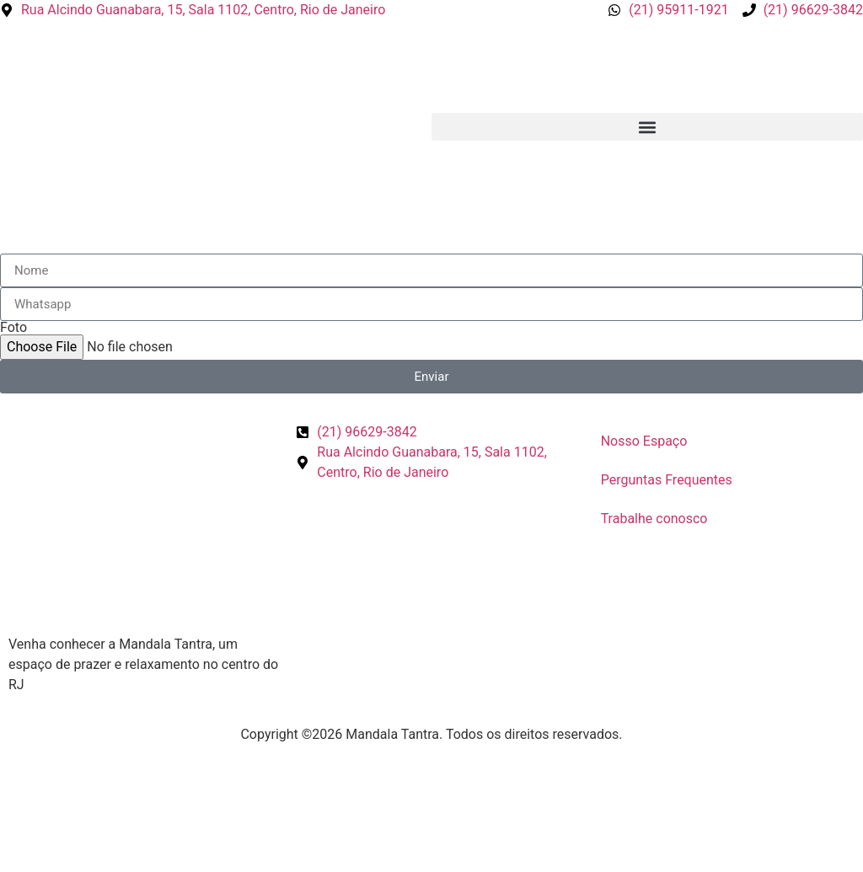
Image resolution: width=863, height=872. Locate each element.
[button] (647, 127)
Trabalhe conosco (654, 519)
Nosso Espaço (644, 441)
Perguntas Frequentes (666, 480)
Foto (13, 327)
